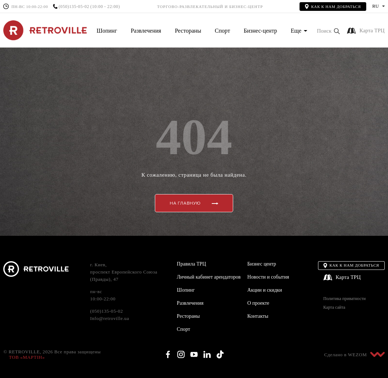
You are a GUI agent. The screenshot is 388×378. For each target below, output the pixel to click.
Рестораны (188, 31)
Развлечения (146, 31)
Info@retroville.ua (109, 318)
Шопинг (106, 31)
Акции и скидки (264, 290)
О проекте (258, 303)
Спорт (222, 31)
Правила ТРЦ (191, 264)
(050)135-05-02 (74, 6)
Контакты (257, 316)
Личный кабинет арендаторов (209, 277)
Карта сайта (334, 307)
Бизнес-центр (260, 31)
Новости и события (268, 277)
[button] (328, 31)
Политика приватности (344, 298)
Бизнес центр (261, 264)
